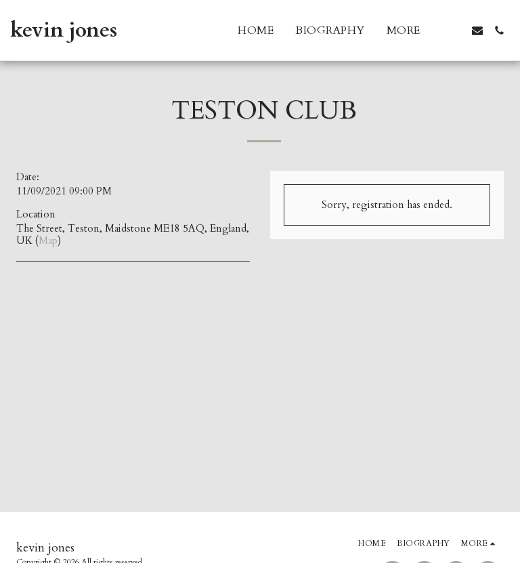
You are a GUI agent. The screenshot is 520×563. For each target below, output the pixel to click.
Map (48, 240)
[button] (456, 30)
